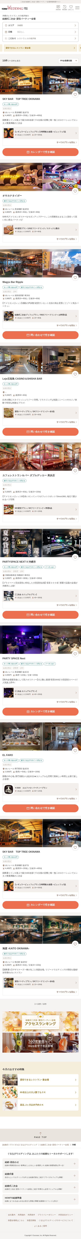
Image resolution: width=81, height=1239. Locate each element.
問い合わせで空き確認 (40, 335)
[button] (40, 1163)
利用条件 (31, 1215)
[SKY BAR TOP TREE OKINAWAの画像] (40, 80)
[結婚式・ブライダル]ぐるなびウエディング (19, 1145)
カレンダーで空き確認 (40, 152)
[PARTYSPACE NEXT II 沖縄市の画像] (40, 543)
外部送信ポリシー (65, 1215)
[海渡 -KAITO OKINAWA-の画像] (40, 930)
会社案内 (11, 1215)
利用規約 (21, 1215)
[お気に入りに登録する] (75, 94)
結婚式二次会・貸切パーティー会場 (54, 1145)
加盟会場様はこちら (16, 1220)
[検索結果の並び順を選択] (68, 60)
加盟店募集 (31, 1220)
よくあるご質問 (40, 1226)
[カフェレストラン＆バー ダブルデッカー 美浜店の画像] (40, 456)
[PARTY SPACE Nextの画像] (40, 640)
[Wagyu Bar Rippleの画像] (40, 263)
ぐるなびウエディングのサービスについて (56, 1220)
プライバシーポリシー (47, 1215)
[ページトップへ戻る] (40, 1135)
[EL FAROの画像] (40, 736)
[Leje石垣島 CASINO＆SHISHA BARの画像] (40, 360)
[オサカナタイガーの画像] (40, 177)
